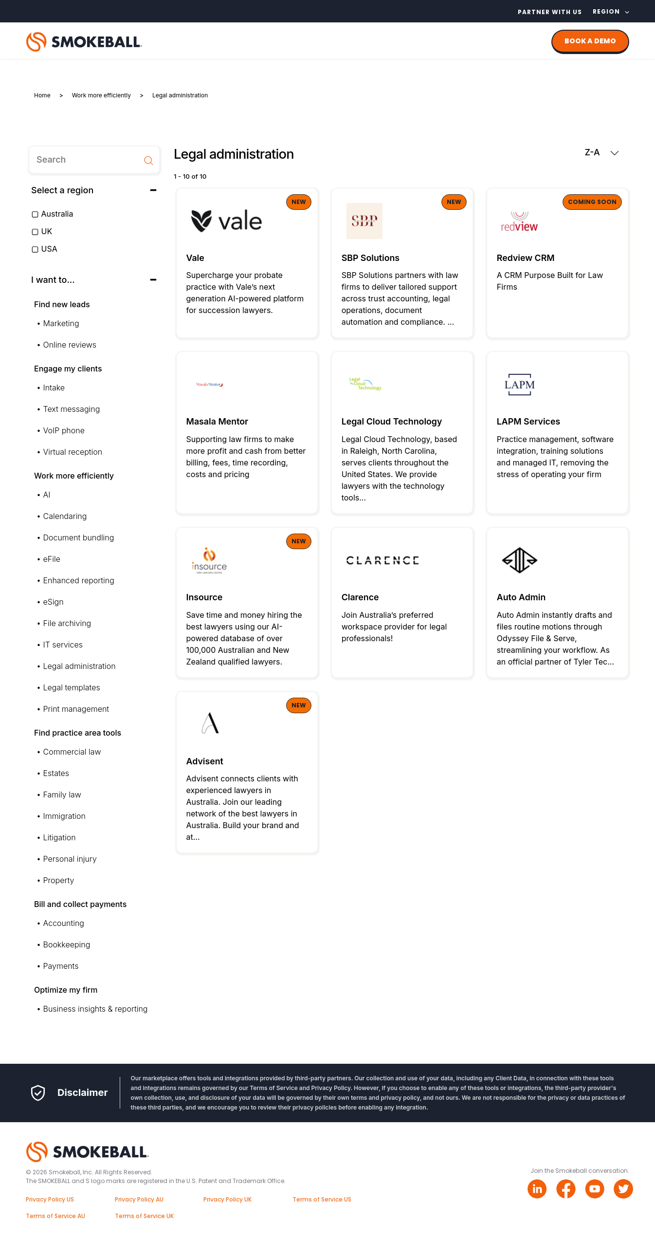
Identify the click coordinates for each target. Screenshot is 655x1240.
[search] (94, 160)
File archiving (67, 623)
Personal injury (70, 859)
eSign (53, 602)
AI (47, 495)
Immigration (64, 816)
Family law (62, 794)
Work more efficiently (74, 476)
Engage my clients (68, 368)
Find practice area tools (77, 733)
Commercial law (72, 752)
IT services (63, 644)
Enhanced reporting (78, 580)
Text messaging (71, 409)
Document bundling (78, 537)
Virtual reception (73, 452)
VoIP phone (64, 430)
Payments (61, 966)
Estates (56, 773)
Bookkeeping (67, 944)
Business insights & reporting (95, 1009)
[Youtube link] (596, 1190)
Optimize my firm (65, 990)
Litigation (59, 837)
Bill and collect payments (80, 904)
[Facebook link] (567, 1190)
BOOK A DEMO (590, 41)
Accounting (63, 923)
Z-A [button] (601, 152)
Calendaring (65, 516)
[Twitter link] (625, 1190)
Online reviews (70, 345)
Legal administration (79, 666)
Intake (54, 387)
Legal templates (71, 687)
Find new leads (62, 304)
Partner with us (550, 12)
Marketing (61, 323)
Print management (76, 709)
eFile (51, 559)
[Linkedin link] (538, 1190)
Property (58, 880)
